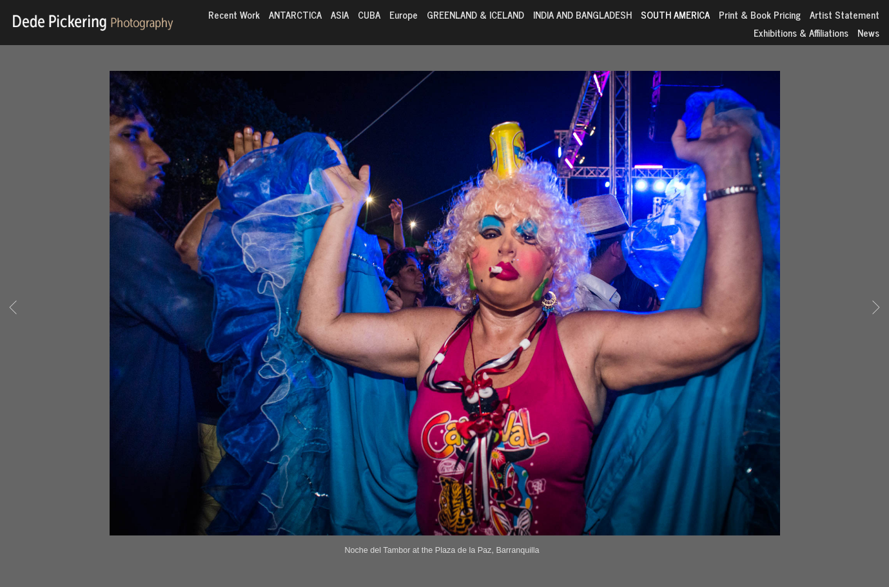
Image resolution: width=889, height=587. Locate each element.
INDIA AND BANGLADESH (582, 14)
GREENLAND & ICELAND (475, 14)
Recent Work (234, 14)
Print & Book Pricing (760, 14)
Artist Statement (844, 14)
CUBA (369, 14)
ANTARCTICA (295, 14)
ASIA (340, 14)
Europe (403, 14)
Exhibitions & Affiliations (801, 32)
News (868, 32)
